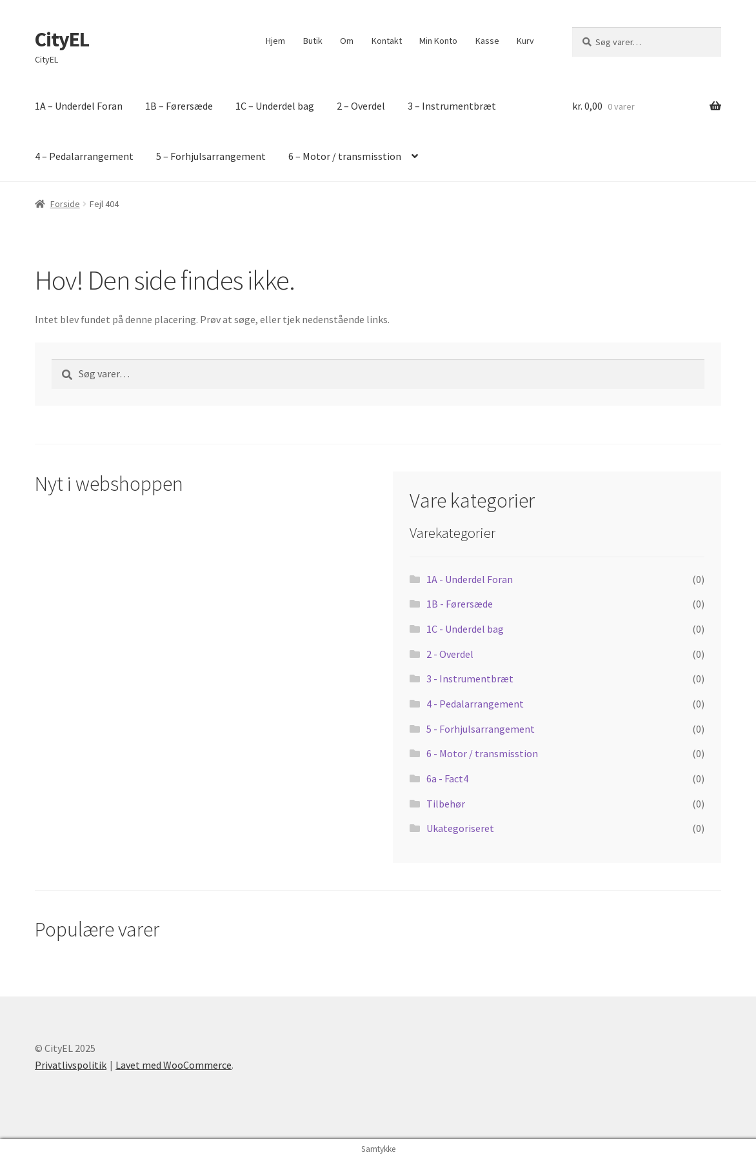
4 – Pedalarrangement (84, 156)
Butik (313, 40)
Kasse (487, 40)
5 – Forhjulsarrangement (211, 156)
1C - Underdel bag (465, 628)
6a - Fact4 (447, 778)
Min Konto (438, 40)
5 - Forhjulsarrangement (480, 728)
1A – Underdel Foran (79, 105)
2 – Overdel (361, 105)
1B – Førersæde (179, 105)
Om (346, 40)
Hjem (275, 40)
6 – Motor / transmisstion (344, 156)
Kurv (525, 40)
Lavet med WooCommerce (173, 1064)
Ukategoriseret (460, 828)
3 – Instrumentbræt (452, 105)
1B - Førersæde (459, 603)
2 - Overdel (449, 654)
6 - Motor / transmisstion (482, 753)
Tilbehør (445, 803)
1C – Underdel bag (274, 105)
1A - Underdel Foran (469, 579)
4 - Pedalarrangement (475, 703)
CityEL (62, 39)
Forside (65, 204)
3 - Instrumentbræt (469, 678)
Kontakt (387, 40)
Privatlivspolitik (70, 1064)
